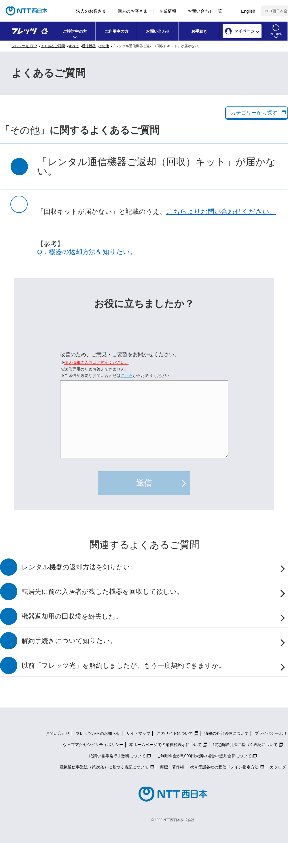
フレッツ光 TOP (24, 46)
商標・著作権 (172, 767)
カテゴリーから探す (254, 113)
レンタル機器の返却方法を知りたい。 (79, 567)
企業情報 (167, 11)
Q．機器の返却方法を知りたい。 (87, 251)
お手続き (199, 31)
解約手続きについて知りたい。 (69, 640)
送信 (144, 483)
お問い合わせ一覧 (204, 11)
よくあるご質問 (53, 46)
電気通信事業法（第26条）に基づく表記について (104, 767)
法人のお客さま (91, 11)
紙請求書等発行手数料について (117, 756)
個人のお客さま (133, 11)
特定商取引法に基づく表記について (245, 744)
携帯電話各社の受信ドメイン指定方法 (224, 767)
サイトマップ (138, 733)
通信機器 (89, 46)
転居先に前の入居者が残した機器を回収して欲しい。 (102, 591)
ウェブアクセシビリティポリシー (93, 744)
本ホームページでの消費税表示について (165, 744)
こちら (127, 375)
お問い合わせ (158, 31)
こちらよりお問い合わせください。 (221, 211)
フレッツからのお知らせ (98, 733)
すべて (74, 46)
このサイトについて (175, 733)
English (248, 11)
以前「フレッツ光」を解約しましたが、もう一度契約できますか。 (123, 665)
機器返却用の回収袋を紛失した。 (72, 616)
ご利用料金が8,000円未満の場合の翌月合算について (204, 756)
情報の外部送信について (226, 733)
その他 (103, 46)
